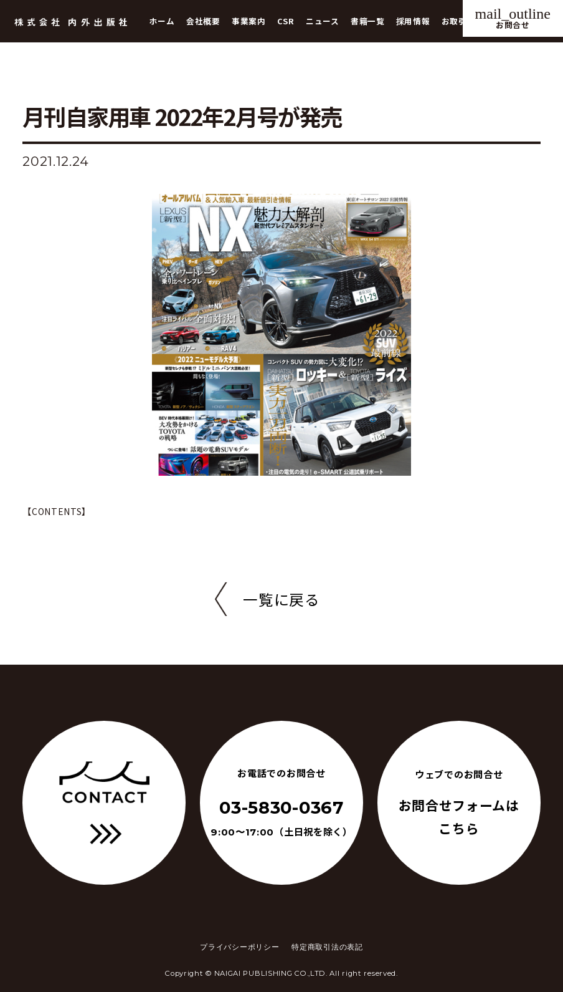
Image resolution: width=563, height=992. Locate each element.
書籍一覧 (368, 21)
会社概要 (203, 21)
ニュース (322, 21)
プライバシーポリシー (239, 947)
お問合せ (513, 18)
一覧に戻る (281, 599)
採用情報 (413, 21)
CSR (286, 21)
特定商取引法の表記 (326, 947)
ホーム (162, 21)
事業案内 (249, 21)
